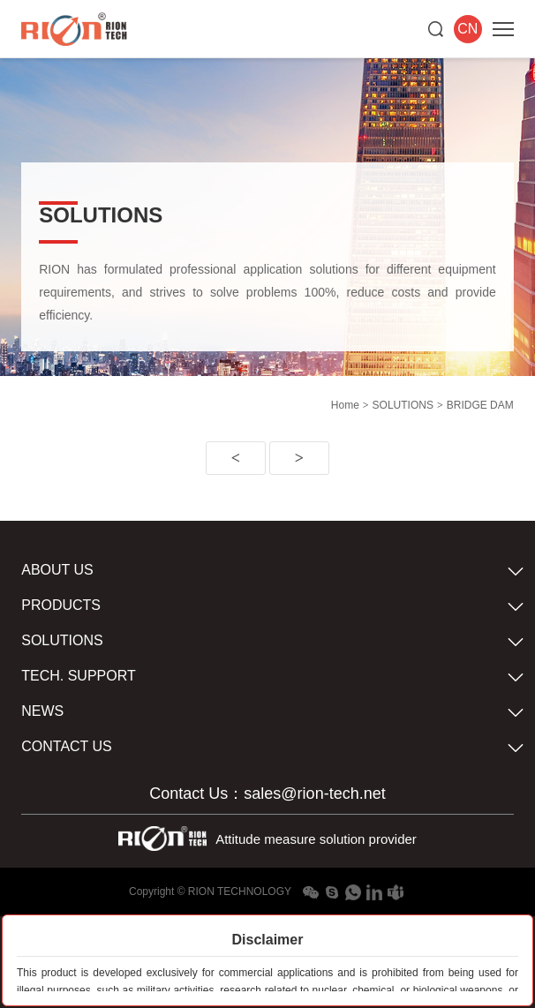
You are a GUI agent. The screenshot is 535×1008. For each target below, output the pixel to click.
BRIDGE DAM (480, 405)
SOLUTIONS (403, 405)
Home (345, 405)
